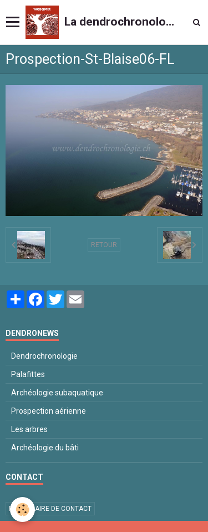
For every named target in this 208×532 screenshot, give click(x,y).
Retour (104, 245)
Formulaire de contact (50, 509)
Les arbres (29, 429)
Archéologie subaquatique (57, 392)
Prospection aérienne (48, 410)
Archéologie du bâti (45, 447)
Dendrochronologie (44, 356)
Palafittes (28, 374)
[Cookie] (22, 509)
